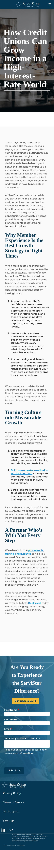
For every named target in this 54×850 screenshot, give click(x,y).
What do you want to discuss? (22, 738)
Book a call (34, 603)
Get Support (11, 811)
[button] (49, 4)
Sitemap (8, 820)
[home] (27, 4)
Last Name (11, 719)
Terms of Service (13, 802)
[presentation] (26, 760)
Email (8, 729)
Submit (14, 770)
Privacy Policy (12, 793)
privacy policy (23, 749)
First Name (11, 710)
